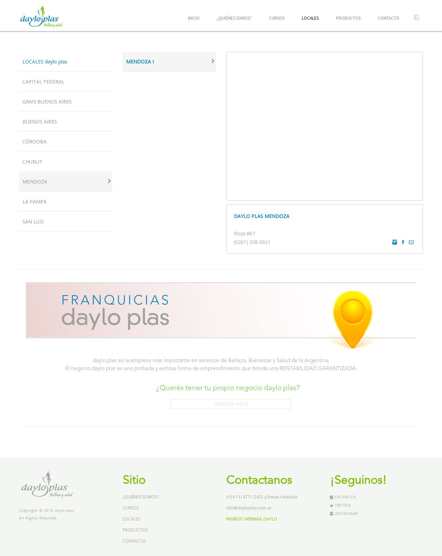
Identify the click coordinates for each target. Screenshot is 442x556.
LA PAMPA (34, 201)
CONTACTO (388, 18)
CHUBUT (32, 161)
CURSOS (277, 18)
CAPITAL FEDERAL (43, 81)
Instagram (344, 513)
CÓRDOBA (34, 141)
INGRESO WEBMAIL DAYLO (251, 519)
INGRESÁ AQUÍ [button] (231, 403)
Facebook (343, 497)
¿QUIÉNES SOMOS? (234, 18)
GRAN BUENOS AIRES (47, 101)
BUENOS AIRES (39, 121)
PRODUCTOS (348, 18)
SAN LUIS (33, 221)
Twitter (340, 505)
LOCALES (310, 18)
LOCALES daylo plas (44, 61)
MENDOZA (67, 181)
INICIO (194, 18)
